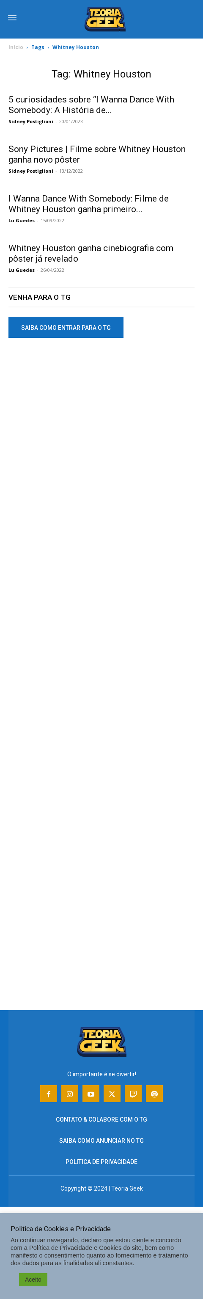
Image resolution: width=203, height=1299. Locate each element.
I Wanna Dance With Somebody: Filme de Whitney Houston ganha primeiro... (88, 203)
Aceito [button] (33, 1279)
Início (15, 47)
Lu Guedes (21, 220)
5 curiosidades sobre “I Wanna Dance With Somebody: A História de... (91, 104)
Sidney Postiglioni (30, 121)
